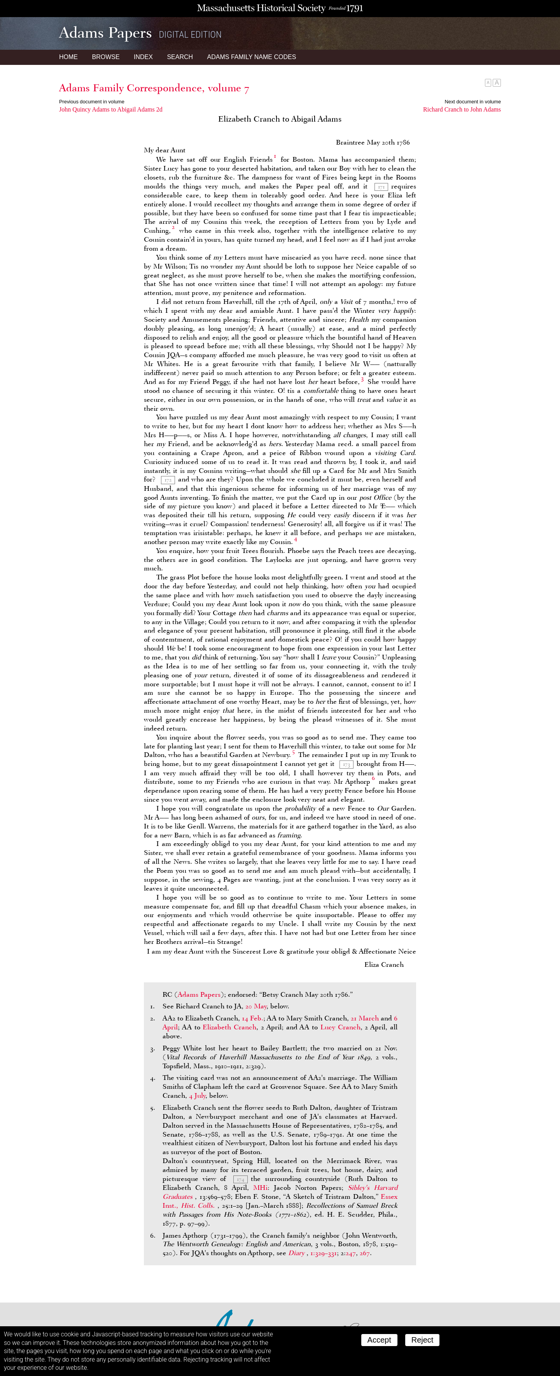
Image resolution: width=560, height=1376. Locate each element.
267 (365, 1253)
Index (143, 57)
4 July (197, 1095)
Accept (379, 1340)
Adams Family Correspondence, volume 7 (154, 88)
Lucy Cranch (340, 1027)
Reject (422, 1340)
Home (68, 57)
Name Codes (251, 57)
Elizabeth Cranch (229, 1027)
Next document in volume (473, 102)
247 (351, 1253)
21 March (365, 1018)
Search (180, 57)
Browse (105, 57)
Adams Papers (199, 994)
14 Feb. (252, 1018)
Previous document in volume (91, 102)
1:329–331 (323, 1253)
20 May (255, 1006)
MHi (260, 1187)
